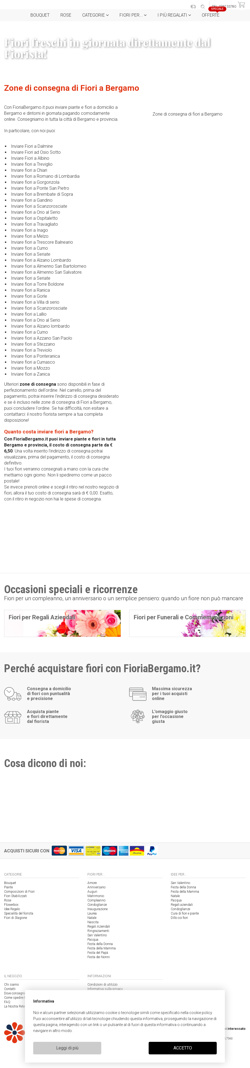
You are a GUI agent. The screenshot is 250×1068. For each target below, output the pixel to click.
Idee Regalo (12, 909)
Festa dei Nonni (98, 957)
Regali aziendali (182, 905)
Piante (8, 887)
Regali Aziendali (98, 926)
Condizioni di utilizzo (102, 984)
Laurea (92, 913)
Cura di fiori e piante (185, 913)
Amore (92, 883)
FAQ (7, 1002)
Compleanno (96, 900)
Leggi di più (67, 1048)
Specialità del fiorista (18, 913)
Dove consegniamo (17, 993)
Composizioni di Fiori (19, 892)
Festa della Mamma (101, 948)
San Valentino (97, 935)
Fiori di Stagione (15, 918)
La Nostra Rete (14, 1006)
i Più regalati (174, 15)
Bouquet (40, 15)
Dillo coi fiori (179, 918)
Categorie (95, 15)
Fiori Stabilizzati (15, 896)
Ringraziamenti (98, 931)
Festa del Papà (97, 953)
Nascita (93, 922)
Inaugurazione (97, 909)
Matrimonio (95, 896)
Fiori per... (133, 15)
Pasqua (92, 940)
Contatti (10, 989)
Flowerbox (11, 905)
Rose (65, 15)
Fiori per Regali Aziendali (42, 617)
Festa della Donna (100, 944)
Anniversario (96, 887)
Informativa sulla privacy (105, 989)
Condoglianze (97, 905)
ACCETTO (182, 1048)
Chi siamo (11, 984)
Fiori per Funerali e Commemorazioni (183, 617)
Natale (91, 918)
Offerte (213, 13)
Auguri (92, 892)
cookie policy (200, 1012)
